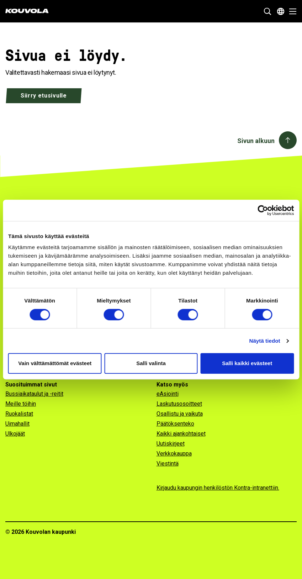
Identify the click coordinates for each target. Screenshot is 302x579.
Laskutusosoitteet (179, 403)
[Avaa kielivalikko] (280, 11)
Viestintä (168, 463)
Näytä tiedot (264, 341)
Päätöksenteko (175, 423)
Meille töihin (20, 403)
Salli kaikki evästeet (247, 363)
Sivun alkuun (256, 140)
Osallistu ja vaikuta (180, 413)
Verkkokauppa (174, 453)
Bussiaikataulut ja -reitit (34, 393)
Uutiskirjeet (171, 443)
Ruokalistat (19, 413)
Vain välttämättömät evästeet (54, 363)
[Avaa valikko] (291, 11)
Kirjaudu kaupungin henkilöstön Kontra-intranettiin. (218, 487)
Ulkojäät (15, 433)
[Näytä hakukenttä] (267, 11)
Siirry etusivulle (44, 95)
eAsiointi (168, 393)
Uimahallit (17, 423)
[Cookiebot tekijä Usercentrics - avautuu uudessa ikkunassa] (263, 210)
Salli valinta (151, 363)
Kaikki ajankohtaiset (181, 433)
